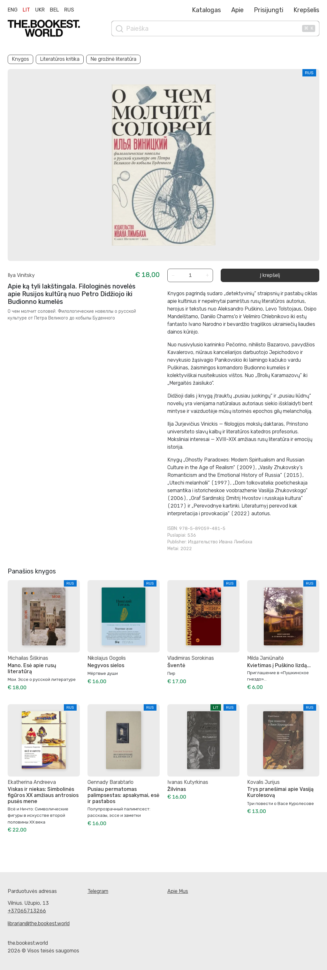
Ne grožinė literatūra (113, 59)
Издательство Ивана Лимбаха (220, 542)
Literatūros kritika (60, 59)
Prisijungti (268, 10)
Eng (13, 10)
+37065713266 (27, 911)
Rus (69, 10)
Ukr (40, 10)
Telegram (97, 891)
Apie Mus (177, 891)
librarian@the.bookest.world (39, 923)
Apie (237, 10)
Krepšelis (306, 10)
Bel (54, 10)
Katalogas (206, 10)
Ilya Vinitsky (21, 275)
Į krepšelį (270, 275)
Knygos (20, 59)
